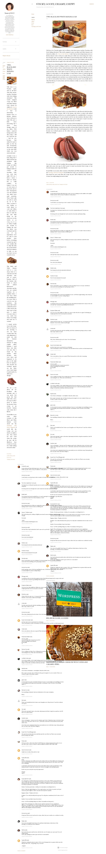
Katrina (23, 830)
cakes (32, 21)
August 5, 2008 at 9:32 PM (55, 306)
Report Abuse (6, 55)
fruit (32, 24)
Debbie (52, 268)
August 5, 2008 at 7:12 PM (55, 256)
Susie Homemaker (54, 345)
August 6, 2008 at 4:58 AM (55, 411)
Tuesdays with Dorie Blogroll (55, 172)
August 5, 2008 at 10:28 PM (55, 324)
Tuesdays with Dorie (36, 26)
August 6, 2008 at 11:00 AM (55, 430)
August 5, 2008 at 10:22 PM (55, 315)
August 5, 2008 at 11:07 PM (55, 341)
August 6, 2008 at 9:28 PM (27, 809)
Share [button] (32, 14)
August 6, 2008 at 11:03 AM (55, 439)
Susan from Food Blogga (56, 457)
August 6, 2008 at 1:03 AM (55, 379)
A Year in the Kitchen (63, 54)
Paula (23, 741)
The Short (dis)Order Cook (56, 208)
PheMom (52, 319)
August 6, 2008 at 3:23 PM (55, 462)
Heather (52, 443)
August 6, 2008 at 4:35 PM (27, 746)
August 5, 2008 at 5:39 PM (55, 224)
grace (51, 405)
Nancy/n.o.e (53, 415)
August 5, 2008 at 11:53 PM (55, 358)
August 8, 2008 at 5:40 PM (27, 847)
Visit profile (9, 34)
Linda (51, 328)
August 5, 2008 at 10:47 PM (55, 333)
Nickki (51, 219)
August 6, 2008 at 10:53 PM (27, 817)
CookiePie (52, 191)
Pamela (52, 283)
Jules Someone (25, 750)
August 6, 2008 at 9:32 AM (55, 421)
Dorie (32, 23)
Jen (51, 434)
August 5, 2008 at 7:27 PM (55, 264)
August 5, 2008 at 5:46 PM (55, 233)
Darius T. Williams (54, 237)
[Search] (92, 4)
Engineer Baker (54, 310)
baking (33, 19)
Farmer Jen (53, 374)
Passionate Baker (54, 362)
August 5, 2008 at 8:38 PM (55, 279)
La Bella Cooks (53, 383)
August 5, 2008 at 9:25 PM (55, 288)
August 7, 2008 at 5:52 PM (27, 836)
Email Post (52, 182)
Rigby (23, 821)
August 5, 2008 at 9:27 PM (55, 297)
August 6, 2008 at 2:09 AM (55, 389)
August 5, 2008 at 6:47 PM (55, 248)
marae (51, 354)
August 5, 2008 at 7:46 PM (55, 272)
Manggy (52, 301)
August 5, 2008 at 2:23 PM (55, 196)
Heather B (52, 275)
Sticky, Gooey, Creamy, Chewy (55, 4)
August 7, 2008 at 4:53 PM (27, 826)
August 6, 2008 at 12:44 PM (55, 453)
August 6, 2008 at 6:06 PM (27, 753)
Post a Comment (21, 850)
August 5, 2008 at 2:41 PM (55, 204)
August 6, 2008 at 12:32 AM (55, 370)
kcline (66, 850)
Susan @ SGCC (10, 13)
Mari (51, 425)
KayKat (52, 393)
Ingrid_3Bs (24, 757)
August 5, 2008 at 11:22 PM (55, 350)
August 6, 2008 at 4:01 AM (55, 401)
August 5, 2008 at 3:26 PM (55, 215)
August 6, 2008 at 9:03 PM (27, 775)
